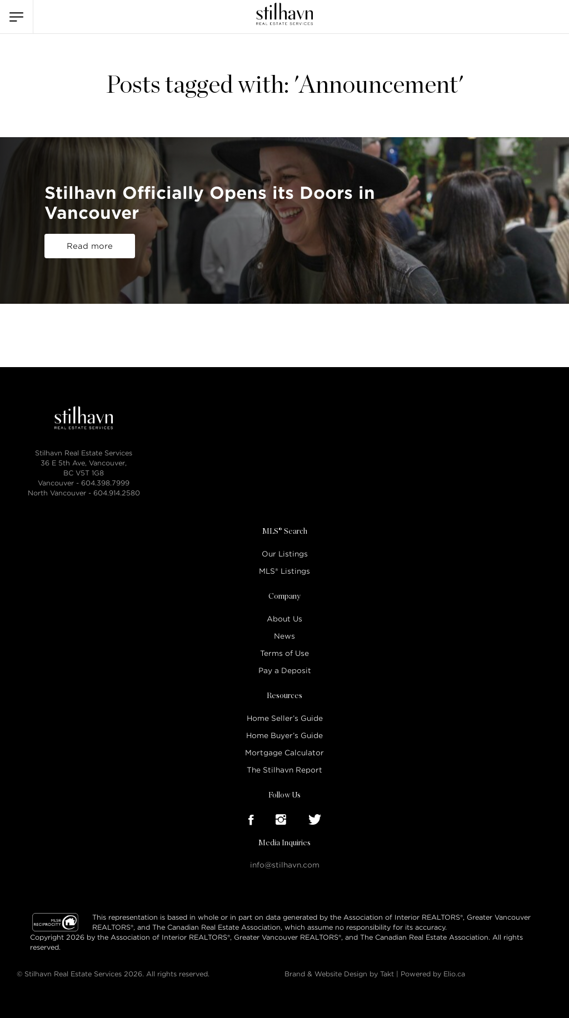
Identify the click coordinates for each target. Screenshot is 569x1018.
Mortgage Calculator (284, 753)
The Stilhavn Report (284, 770)
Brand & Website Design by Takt (339, 974)
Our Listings (285, 554)
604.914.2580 (116, 493)
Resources (284, 696)
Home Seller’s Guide (285, 718)
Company (284, 596)
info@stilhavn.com (285, 865)
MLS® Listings (284, 571)
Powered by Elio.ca (433, 974)
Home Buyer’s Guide (284, 735)
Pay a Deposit (284, 670)
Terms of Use (284, 653)
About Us (284, 619)
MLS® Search (284, 531)
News (284, 636)
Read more (90, 246)
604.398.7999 (105, 483)
